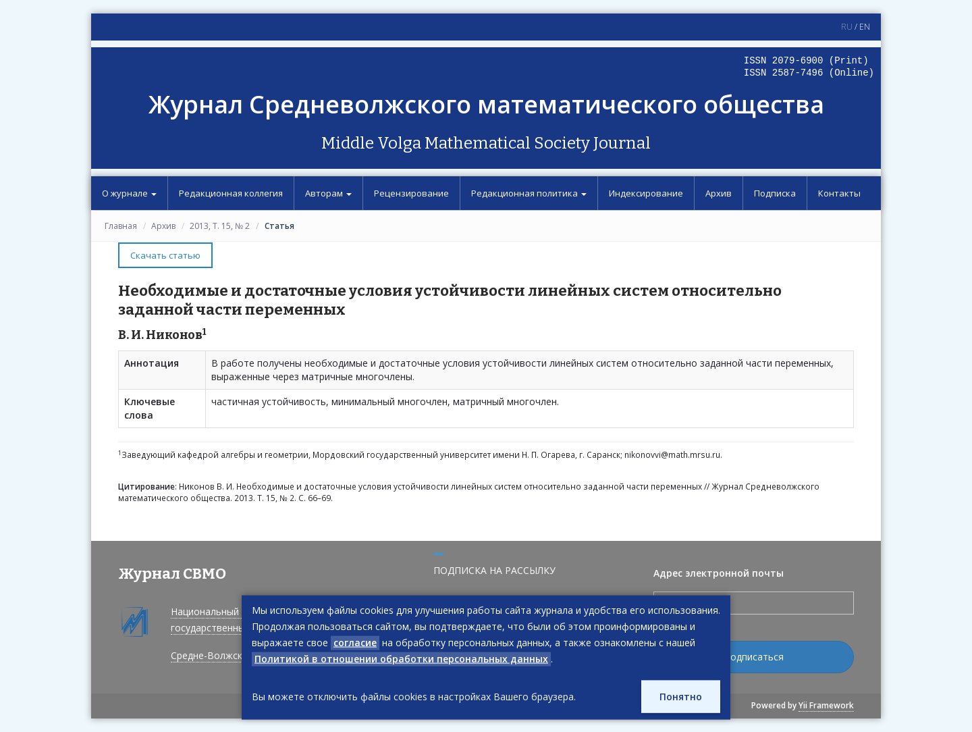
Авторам (328, 193)
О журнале (129, 193)
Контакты (839, 193)
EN (864, 26)
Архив (718, 193)
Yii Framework (826, 705)
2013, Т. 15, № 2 (220, 226)
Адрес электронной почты (718, 573)
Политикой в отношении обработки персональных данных (401, 658)
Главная (121, 226)
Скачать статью (165, 255)
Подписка (775, 193)
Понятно (680, 696)
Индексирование (646, 193)
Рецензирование (411, 193)
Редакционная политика (529, 193)
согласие (355, 642)
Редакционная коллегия (231, 193)
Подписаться (754, 656)
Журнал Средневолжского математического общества (486, 104)
